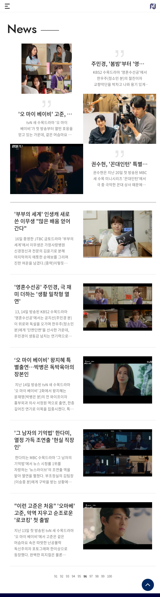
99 (102, 576)
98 (97, 576)
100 (109, 576)
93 (67, 576)
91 (55, 576)
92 (61, 576)
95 (79, 576)
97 (91, 576)
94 (73, 576)
